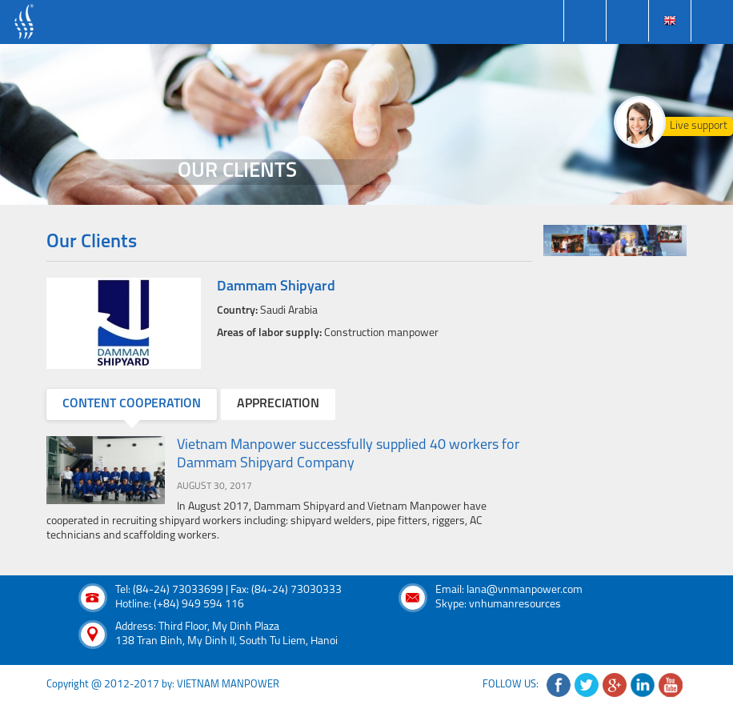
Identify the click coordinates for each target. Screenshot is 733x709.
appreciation (278, 404)
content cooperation (131, 404)
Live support (698, 126)
